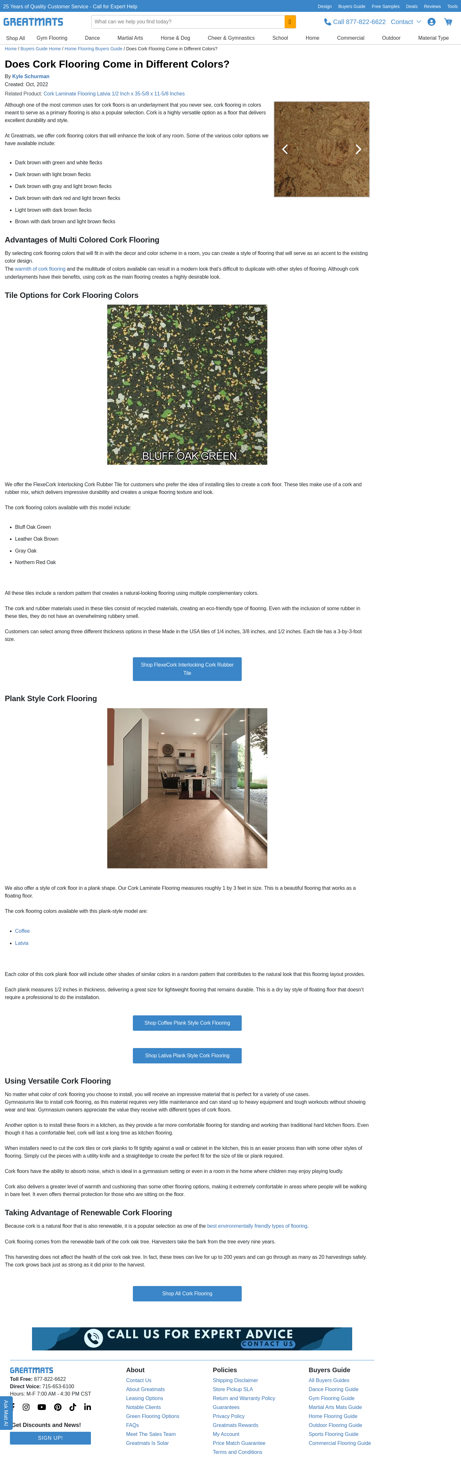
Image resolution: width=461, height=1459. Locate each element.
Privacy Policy (229, 1416)
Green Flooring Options (152, 1416)
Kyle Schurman (30, 76)
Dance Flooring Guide (334, 1389)
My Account (226, 1434)
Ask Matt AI (6, 1413)
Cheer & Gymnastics (231, 38)
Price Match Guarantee (239, 1443)
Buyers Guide (352, 6)
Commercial (350, 38)
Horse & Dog (175, 38)
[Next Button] (358, 149)
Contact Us (138, 1380)
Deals (412, 6)
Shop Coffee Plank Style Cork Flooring (187, 1023)
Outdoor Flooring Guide (335, 1425)
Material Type (433, 38)
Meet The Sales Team (151, 1434)
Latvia (21, 943)
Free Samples (386, 6)
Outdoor (391, 38)
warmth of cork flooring (40, 269)
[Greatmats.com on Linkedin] (87, 1407)
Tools (452, 6)
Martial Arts (130, 38)
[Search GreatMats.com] (290, 21)
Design (325, 6)
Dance (92, 38)
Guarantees (226, 1407)
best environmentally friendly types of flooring (257, 1226)
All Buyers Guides (329, 1380)
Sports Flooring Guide (334, 1434)
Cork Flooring (197, 1293)
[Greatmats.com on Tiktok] (72, 1407)
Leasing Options (144, 1398)
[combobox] (193, 22)
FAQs (132, 1425)
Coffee (22, 931)
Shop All (15, 38)
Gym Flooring (51, 38)
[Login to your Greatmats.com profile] (431, 22)
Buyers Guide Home (41, 48)
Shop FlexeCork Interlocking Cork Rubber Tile (187, 669)
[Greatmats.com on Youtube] (41, 1407)
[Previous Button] (285, 149)
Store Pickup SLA (233, 1389)
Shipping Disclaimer (235, 1380)
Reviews (432, 6)
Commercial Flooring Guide (340, 1443)
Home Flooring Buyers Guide (94, 48)
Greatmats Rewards (235, 1425)
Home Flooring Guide (333, 1416)
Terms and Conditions (238, 1452)
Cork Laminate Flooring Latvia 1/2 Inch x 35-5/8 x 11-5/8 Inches (114, 93)
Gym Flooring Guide (331, 1398)
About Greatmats (145, 1389)
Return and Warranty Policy (244, 1398)
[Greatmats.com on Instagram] (26, 1407)
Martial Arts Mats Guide (335, 1407)
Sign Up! (50, 1438)
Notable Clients (143, 1407)
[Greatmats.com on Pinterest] (57, 1407)
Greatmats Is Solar (147, 1443)
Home (312, 38)
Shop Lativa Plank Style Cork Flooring (187, 1055)
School (280, 38)
